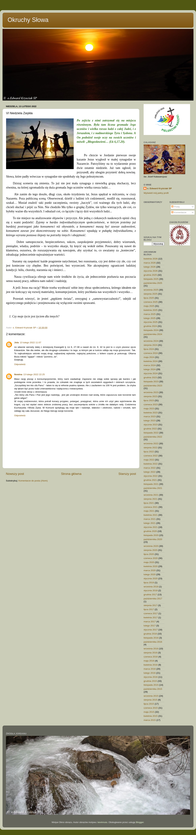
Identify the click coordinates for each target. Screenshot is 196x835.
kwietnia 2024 (151, 361)
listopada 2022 (151, 432)
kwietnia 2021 (151, 515)
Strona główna (71, 474)
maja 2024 (149, 357)
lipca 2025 (149, 298)
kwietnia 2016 (151, 665)
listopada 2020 (151, 535)
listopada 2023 (151, 381)
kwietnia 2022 (151, 464)
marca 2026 (150, 262)
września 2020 (151, 546)
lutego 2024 (150, 369)
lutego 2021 (150, 523)
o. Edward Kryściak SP (159, 188)
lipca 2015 (149, 704)
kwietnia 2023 (151, 412)
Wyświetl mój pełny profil (156, 193)
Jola (16, 342)
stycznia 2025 (151, 322)
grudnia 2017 (150, 594)
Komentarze (178, 212)
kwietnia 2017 (151, 617)
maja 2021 (149, 511)
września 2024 (151, 341)
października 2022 (153, 436)
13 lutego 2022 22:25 (34, 374)
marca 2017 (150, 621)
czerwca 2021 (151, 507)
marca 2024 (150, 365)
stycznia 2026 (151, 271)
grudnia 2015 (150, 681)
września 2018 (151, 586)
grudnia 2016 (150, 633)
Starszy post (127, 474)
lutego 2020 (150, 574)
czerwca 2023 (151, 404)
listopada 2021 (151, 484)
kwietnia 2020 (151, 566)
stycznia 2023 (151, 424)
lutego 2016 (150, 673)
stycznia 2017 (151, 629)
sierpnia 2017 (150, 605)
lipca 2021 (149, 503)
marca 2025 (150, 314)
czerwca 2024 (151, 353)
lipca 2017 (149, 609)
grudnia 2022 (150, 428)
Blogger (140, 822)
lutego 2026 (150, 267)
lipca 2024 (149, 349)
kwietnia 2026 (151, 258)
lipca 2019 (149, 582)
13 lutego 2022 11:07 (30, 342)
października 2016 (153, 642)
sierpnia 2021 (150, 499)
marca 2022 (150, 468)
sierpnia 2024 (150, 345)
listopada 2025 (151, 279)
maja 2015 (149, 712)
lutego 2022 (150, 472)
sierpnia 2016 (150, 652)
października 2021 (153, 488)
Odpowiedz (20, 364)
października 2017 (153, 598)
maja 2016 (149, 660)
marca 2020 (150, 570)
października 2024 (153, 334)
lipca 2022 (149, 451)
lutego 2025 (150, 318)
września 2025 (151, 290)
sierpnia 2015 (150, 700)
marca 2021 (150, 519)
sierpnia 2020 (150, 550)
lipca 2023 (149, 400)
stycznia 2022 (151, 476)
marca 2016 (150, 669)
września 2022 (151, 443)
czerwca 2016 (151, 656)
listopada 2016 (151, 638)
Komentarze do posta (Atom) (33, 480)
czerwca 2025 (151, 302)
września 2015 (151, 696)
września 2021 (151, 495)
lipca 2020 (149, 554)
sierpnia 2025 (150, 294)
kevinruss (102, 822)
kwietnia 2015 (151, 716)
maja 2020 (149, 562)
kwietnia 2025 (151, 310)
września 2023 (151, 392)
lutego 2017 (150, 625)
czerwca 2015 (151, 708)
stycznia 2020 (151, 578)
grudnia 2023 (150, 377)
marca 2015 (150, 720)
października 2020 (153, 539)
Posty (175, 206)
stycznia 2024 (151, 373)
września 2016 (151, 648)
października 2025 (153, 283)
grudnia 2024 (150, 326)
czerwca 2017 (151, 613)
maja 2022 (149, 459)
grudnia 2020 (150, 531)
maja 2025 (149, 306)
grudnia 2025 (150, 275)
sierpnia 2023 (150, 396)
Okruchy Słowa (28, 19)
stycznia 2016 (151, 677)
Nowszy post (15, 474)
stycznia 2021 (151, 527)
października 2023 (153, 385)
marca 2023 (150, 416)
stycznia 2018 (151, 590)
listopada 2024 (151, 330)
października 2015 (153, 689)
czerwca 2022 (151, 455)
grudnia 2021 (150, 480)
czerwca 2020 (151, 558)
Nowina (18, 374)
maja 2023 (149, 408)
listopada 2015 (151, 685)
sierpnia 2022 (150, 447)
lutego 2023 (150, 420)
